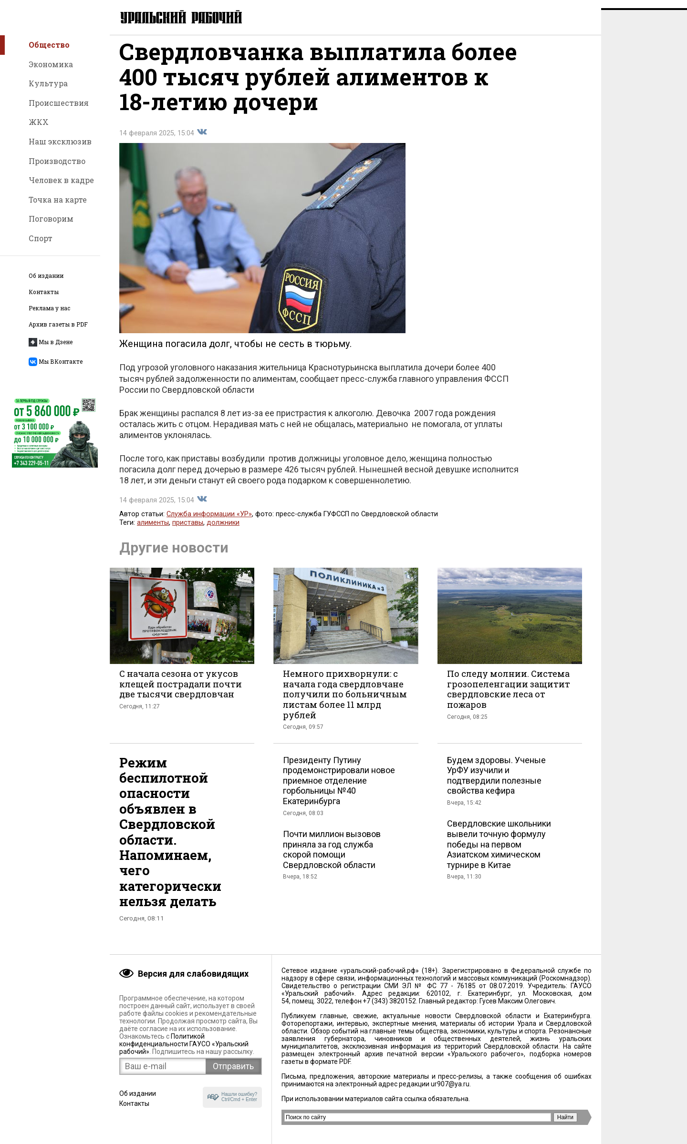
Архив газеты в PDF (58, 324)
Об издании (46, 275)
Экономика (51, 64)
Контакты (44, 292)
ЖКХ (39, 122)
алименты (153, 531)
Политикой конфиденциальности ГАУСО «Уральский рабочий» (184, 1043)
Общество (49, 45)
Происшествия (59, 103)
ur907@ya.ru (450, 1084)
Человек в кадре (61, 180)
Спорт (40, 238)
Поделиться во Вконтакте (202, 140)
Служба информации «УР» (209, 522)
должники (223, 531)
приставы (187, 531)
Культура (48, 83)
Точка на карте (58, 199)
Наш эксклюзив (60, 141)
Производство (57, 161)
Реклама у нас (49, 308)
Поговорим (51, 219)
